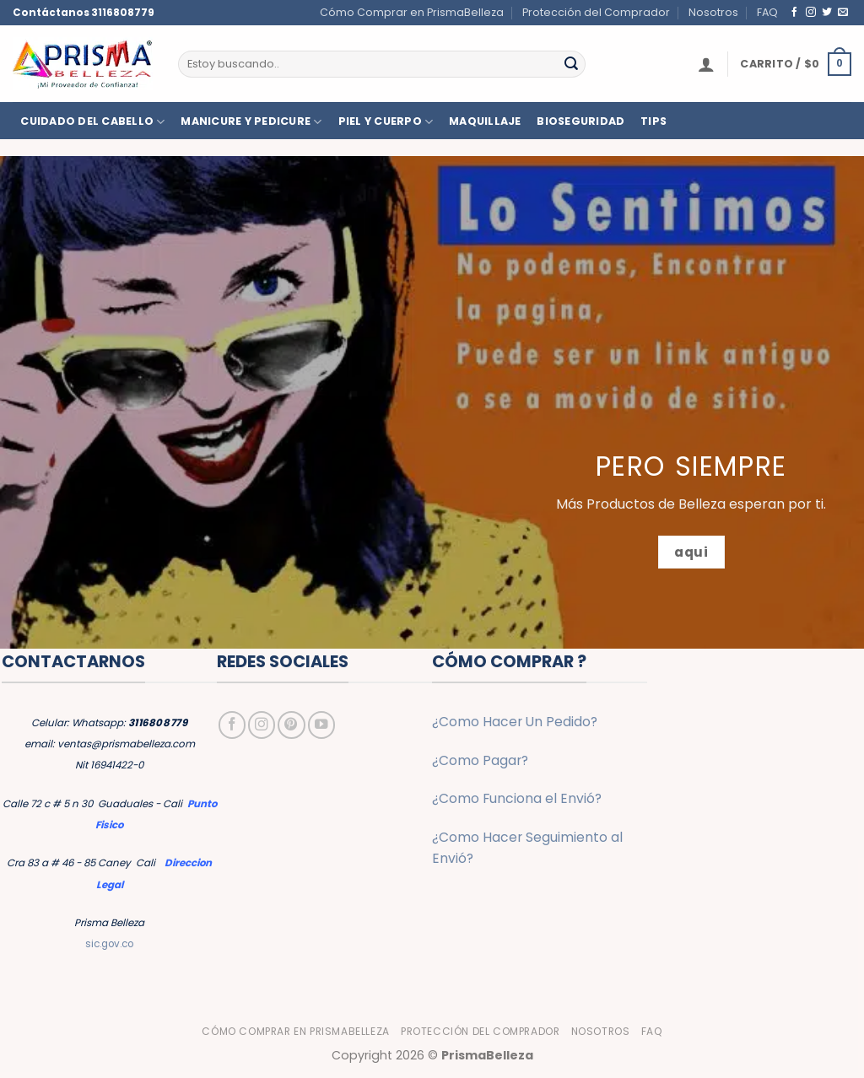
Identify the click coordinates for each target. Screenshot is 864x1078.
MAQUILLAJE (485, 121)
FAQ (767, 12)
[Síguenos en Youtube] (321, 724)
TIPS (653, 121)
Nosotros (713, 12)
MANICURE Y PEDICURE (251, 122)
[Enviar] (571, 64)
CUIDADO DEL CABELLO (92, 122)
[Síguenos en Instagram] (811, 12)
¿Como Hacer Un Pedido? (514, 721)
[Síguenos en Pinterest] (291, 724)
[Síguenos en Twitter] (827, 12)
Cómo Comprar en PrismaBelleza (412, 12)
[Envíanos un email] (843, 12)
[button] (706, 64)
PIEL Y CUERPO (386, 122)
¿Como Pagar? (480, 760)
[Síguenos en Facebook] (795, 12)
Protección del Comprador (596, 12)
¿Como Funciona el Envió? (517, 798)
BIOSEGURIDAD (580, 121)
